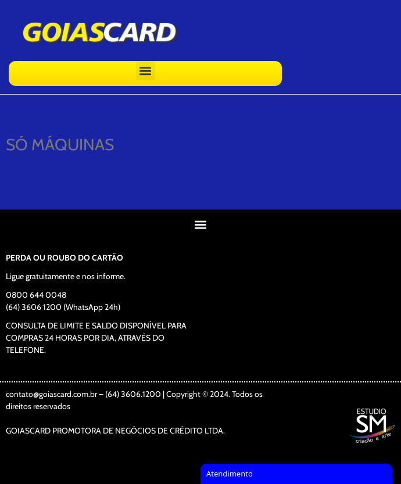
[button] (145, 70)
